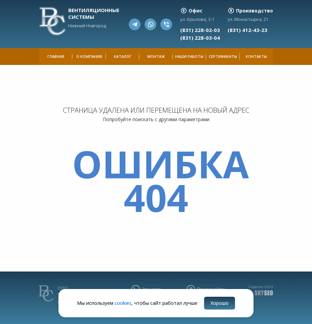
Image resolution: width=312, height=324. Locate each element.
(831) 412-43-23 (247, 30)
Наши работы (189, 56)
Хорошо (219, 303)
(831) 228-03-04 (200, 37)
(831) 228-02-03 (200, 30)
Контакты (256, 56)
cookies (123, 303)
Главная (55, 56)
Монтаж (156, 56)
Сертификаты (223, 56)
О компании (89, 56)
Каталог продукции (123, 59)
